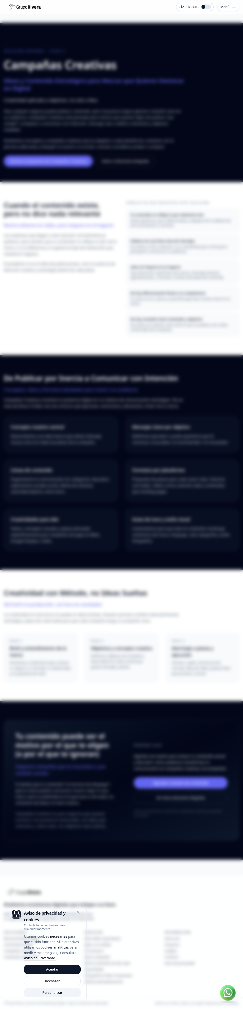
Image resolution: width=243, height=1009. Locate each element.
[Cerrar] (78, 912)
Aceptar (52, 969)
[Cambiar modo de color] (195, 7)
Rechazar (52, 981)
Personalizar (52, 992)
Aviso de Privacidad (40, 958)
